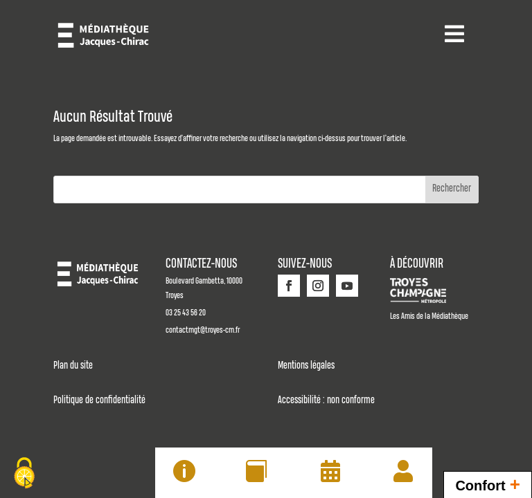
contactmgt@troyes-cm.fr (203, 330)
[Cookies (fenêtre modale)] (24, 474)
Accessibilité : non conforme (326, 400)
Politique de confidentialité (99, 400)
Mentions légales (306, 366)
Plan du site (73, 366)
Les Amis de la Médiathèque (429, 316)
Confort (487, 484)
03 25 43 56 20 (186, 313)
